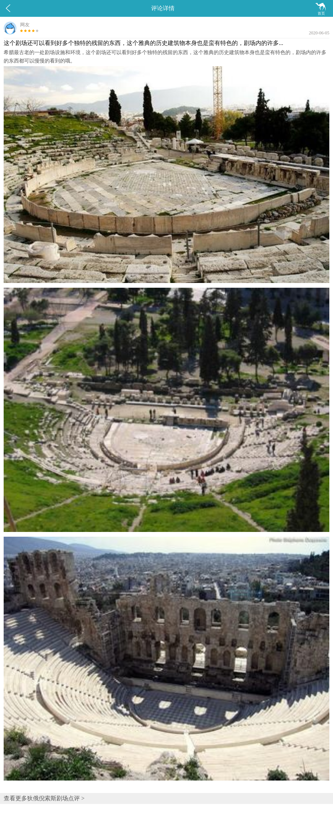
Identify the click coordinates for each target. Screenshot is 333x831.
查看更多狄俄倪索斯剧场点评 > (44, 798)
